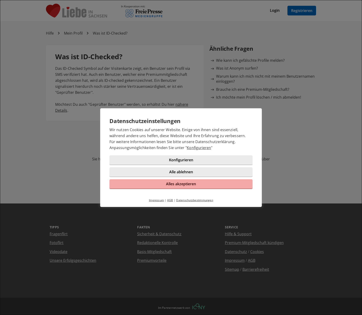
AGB (170, 200)
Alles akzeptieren (181, 183)
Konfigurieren (199, 147)
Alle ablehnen (181, 171)
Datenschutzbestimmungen (194, 200)
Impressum (156, 200)
